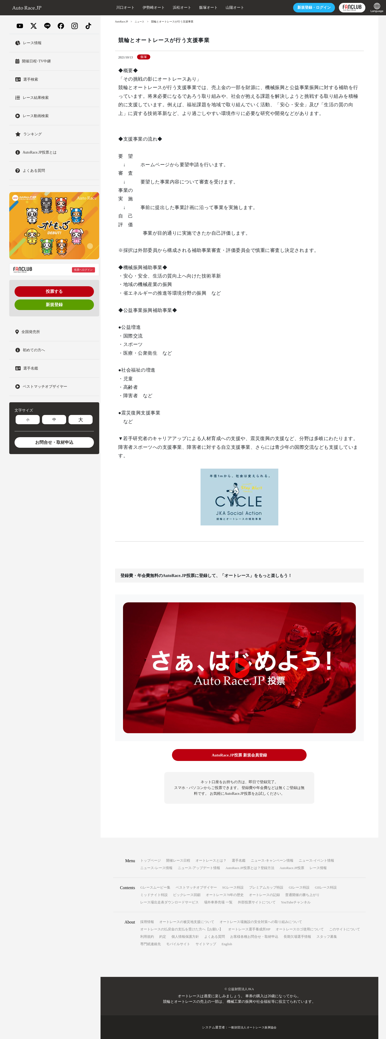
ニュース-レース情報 (156, 867)
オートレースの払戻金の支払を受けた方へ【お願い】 (181, 929)
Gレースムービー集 (155, 887)
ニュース (140, 21)
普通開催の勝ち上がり (302, 894)
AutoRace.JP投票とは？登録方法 (249, 867)
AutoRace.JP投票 (292, 867)
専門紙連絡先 (150, 943)
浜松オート (171, 8)
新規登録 (54, 304)
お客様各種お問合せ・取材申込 (254, 936)
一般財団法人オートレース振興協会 (252, 1027)
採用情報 (147, 921)
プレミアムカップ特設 (266, 887)
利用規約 (147, 936)
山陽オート (224, 8)
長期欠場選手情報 (297, 936)
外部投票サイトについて (257, 902)
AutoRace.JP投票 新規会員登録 (239, 755)
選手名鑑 (239, 860)
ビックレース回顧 (187, 894)
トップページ (150, 860)
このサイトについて (344, 929)
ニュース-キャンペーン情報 (272, 860)
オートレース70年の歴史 (225, 894)
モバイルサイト (178, 943)
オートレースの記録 (264, 894)
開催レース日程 (178, 860)
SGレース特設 (233, 887)
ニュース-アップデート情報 (199, 867)
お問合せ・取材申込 (54, 442)
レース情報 (318, 867)
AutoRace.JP (122, 21)
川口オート (115, 8)
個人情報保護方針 (185, 936)
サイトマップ (206, 943)
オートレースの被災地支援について (186, 921)
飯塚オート (198, 8)
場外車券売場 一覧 (218, 902)
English (226, 943)
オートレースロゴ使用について (300, 929)
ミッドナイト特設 (154, 894)
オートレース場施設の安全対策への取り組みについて (261, 921)
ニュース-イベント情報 (316, 860)
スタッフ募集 (326, 936)
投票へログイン (83, 269)
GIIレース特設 (326, 887)
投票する (54, 291)
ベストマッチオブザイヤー (196, 887)
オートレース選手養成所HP (249, 929)
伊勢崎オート (143, 8)
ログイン (303, 8)
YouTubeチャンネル (296, 902)
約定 (162, 936)
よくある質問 (214, 936)
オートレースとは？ (211, 860)
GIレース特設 (299, 887)
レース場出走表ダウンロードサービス (169, 902)
